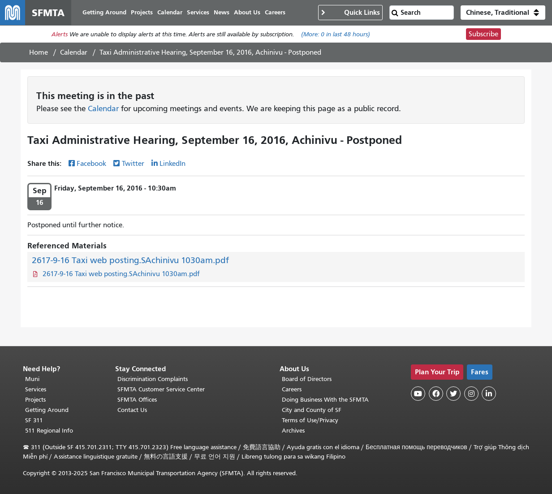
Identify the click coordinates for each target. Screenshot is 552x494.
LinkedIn (172, 164)
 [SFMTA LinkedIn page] (489, 393)
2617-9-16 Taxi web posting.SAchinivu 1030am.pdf (130, 260)
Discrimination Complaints (152, 379)
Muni (32, 379)
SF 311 (34, 420)
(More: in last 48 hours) (335, 34)
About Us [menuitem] (247, 12)
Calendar (73, 52)
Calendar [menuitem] (169, 12)
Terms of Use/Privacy (310, 420)
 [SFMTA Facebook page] (436, 393)
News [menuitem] (221, 12)
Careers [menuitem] (275, 12)
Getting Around (47, 410)
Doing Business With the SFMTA (325, 399)
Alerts (60, 34)
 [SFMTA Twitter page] (453, 393)
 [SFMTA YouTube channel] (418, 393)
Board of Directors (307, 379)
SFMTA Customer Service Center (161, 389)
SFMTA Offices (137, 399)
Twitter (133, 164)
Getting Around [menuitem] (104, 12)
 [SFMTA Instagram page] (471, 393)
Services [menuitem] (198, 12)
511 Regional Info (49, 430)
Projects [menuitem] (142, 12)
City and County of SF (311, 410)
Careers (292, 389)
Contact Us (132, 410)
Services (35, 389)
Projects (35, 399)
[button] (503, 12)
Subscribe (483, 34)
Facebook (91, 164)
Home (38, 52)
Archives (293, 430)
